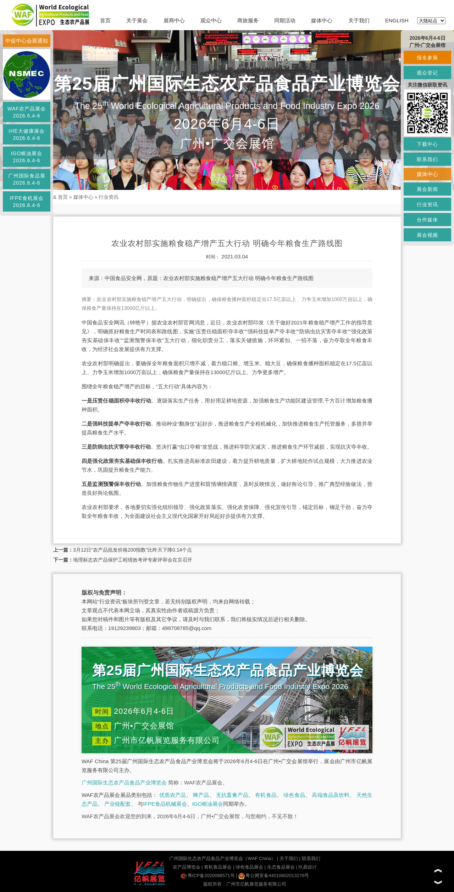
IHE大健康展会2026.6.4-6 (26, 134)
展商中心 (174, 20)
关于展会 (137, 20)
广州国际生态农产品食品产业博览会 (124, 782)
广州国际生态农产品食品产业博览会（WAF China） (222, 858)
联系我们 (311, 858)
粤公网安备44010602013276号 (273, 875)
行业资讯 (108, 197)
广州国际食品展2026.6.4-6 (26, 179)
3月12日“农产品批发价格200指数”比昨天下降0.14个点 (132, 550)
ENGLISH (397, 20)
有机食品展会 (218, 867)
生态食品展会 (281, 867)
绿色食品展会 (249, 867)
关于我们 (359, 20)
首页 (105, 20)
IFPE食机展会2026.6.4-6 (26, 201)
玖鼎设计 (307, 867)
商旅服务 (248, 20)
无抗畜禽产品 (232, 795)
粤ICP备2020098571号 (208, 875)
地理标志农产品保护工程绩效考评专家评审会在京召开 (132, 560)
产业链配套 (117, 804)
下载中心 (427, 144)
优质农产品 (172, 795)
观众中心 (211, 20)
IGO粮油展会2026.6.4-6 (27, 157)
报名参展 (427, 57)
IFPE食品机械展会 (165, 804)
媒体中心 (321, 20)
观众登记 (427, 73)
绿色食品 (294, 795)
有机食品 (266, 795)
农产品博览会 (186, 867)
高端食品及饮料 (330, 795)
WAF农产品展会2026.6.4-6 (26, 112)
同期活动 (284, 20)
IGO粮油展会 (207, 804)
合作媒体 (427, 220)
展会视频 (427, 235)
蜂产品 (201, 795)
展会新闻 (427, 189)
